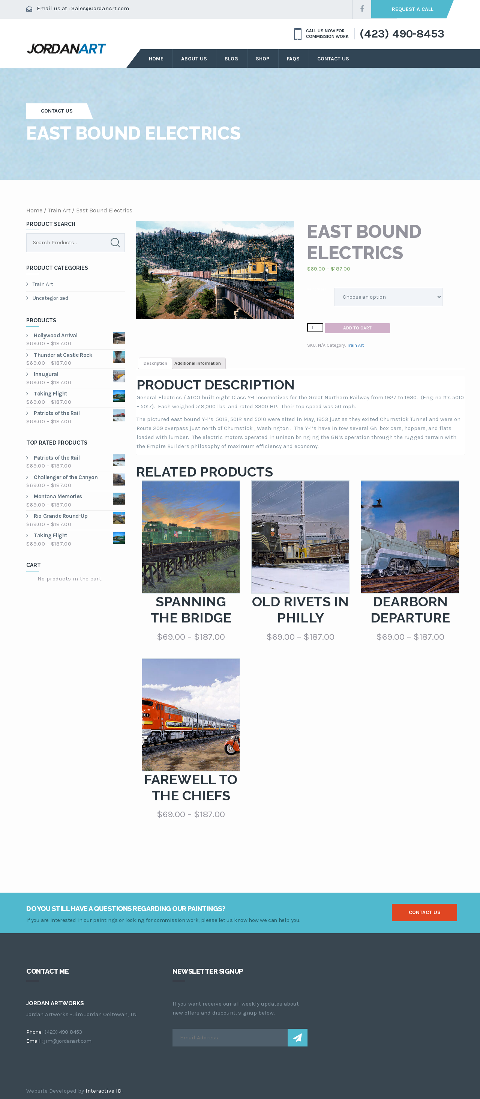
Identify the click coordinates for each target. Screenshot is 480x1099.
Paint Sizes (316, 289)
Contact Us (333, 59)
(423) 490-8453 (402, 34)
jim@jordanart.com (67, 1040)
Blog (231, 59)
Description (155, 363)
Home (156, 59)
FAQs (293, 59)
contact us (425, 912)
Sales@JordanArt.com (100, 8)
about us (194, 59)
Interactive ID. (104, 1090)
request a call (413, 9)
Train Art (59, 210)
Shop (262, 59)
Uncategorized (47, 298)
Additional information (197, 363)
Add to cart (357, 328)
